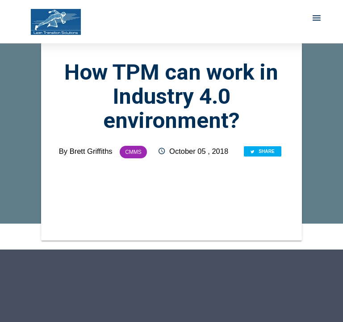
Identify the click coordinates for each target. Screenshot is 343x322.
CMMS (133, 152)
